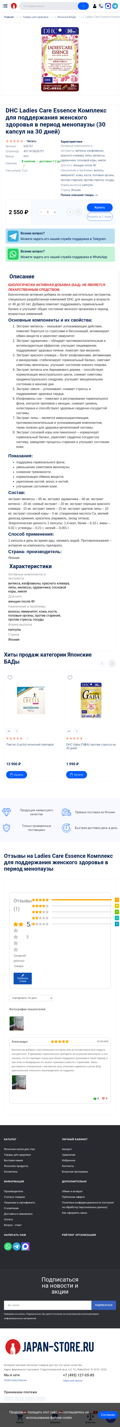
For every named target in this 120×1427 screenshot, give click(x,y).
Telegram (23, 1380)
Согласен (108, 1415)
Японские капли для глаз (19, 1147)
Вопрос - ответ (13, 1223)
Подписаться (102, 1304)
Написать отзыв (22, 977)
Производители (13, 1189)
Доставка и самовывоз (18, 1212)
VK (5, 1380)
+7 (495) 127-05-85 (78, 1374)
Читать (31, 141)
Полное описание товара (79, 195)
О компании (11, 1206)
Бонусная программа (75, 1170)
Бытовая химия (13, 1158)
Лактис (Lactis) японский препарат (30, 743)
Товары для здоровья (17, 1153)
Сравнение (68, 1153)
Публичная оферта (73, 1195)
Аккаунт (67, 1147)
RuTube (12, 1380)
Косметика (10, 1170)
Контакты (68, 1164)
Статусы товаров (14, 1195)
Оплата (8, 1218)
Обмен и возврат (72, 1189)
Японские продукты (16, 1164)
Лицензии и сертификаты (19, 1201)
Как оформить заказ (74, 1211)
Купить (98, 207)
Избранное (68, 1158)
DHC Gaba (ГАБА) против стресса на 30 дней (91, 745)
